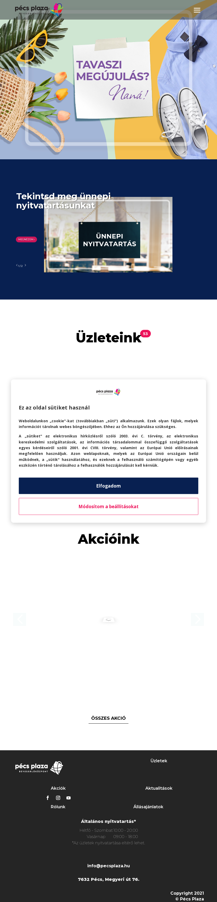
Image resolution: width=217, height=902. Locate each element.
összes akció (108, 718)
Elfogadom (108, 486)
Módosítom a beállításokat (108, 506)
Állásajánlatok (148, 806)
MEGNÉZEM (26, 239)
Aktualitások (158, 788)
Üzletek (159, 760)
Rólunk (58, 806)
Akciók (58, 788)
